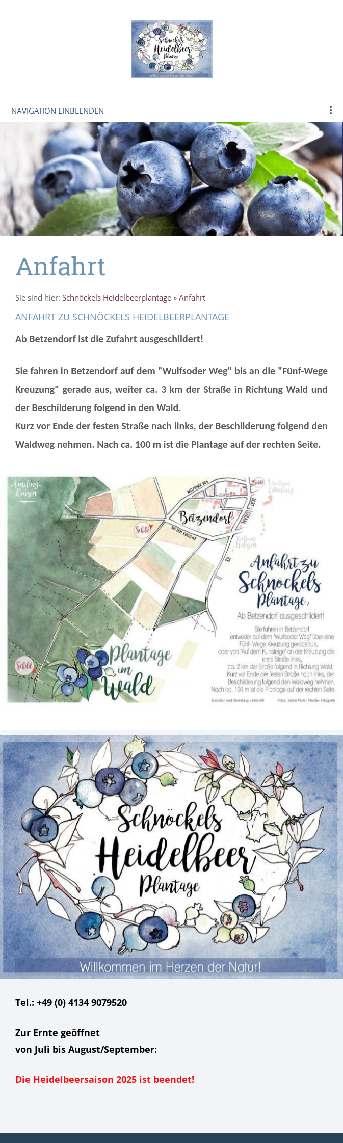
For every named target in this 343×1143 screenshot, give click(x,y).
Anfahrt (192, 297)
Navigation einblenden (57, 110)
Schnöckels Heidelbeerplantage (116, 297)
